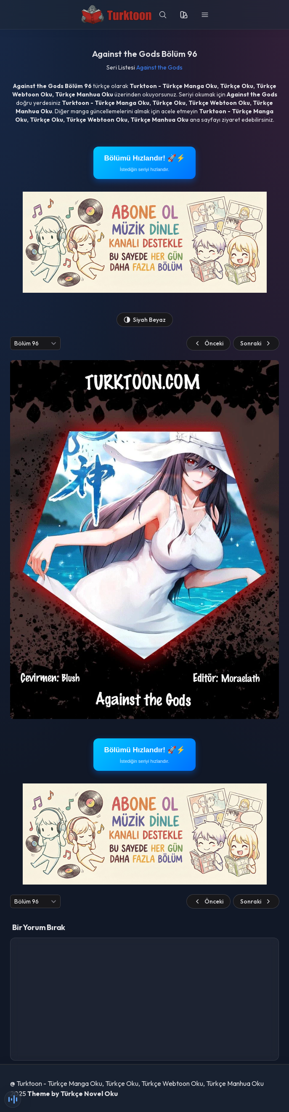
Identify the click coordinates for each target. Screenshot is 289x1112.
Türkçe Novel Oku (89, 1093)
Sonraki (256, 343)
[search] (162, 14)
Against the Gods (159, 67)
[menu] (204, 14)
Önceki (208, 343)
